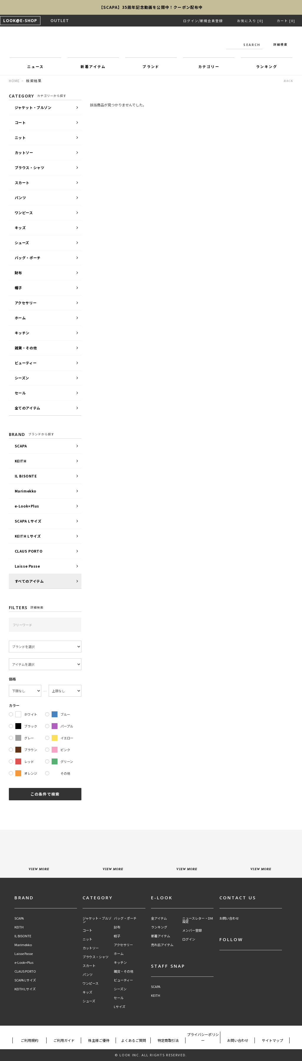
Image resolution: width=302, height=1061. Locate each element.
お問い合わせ (229, 918)
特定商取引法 (168, 1040)
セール (20, 392)
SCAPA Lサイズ (28, 520)
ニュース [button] (35, 66)
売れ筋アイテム (162, 944)
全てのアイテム (27, 407)
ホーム (20, 317)
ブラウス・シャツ (30, 167)
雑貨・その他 (26, 347)
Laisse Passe (27, 565)
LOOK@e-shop (151, 43)
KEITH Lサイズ (28, 535)
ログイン (190, 20)
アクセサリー (26, 302)
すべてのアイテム (29, 581)
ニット (20, 137)
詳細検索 (280, 44)
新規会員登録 (211, 20)
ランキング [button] (266, 66)
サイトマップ (272, 1040)
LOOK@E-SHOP (20, 20)
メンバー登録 (192, 930)
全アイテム (159, 918)
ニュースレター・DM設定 (197, 920)
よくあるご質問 (133, 1040)
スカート (22, 182)
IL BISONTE (26, 475)
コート (20, 122)
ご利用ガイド (64, 1040)
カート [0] (286, 20)
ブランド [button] (151, 66)
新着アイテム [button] (93, 66)
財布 (18, 272)
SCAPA (21, 445)
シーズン (22, 377)
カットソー (24, 152)
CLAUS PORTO (29, 550)
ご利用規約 (29, 1040)
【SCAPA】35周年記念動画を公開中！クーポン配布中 (151, 7)
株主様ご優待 (98, 1040)
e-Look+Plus (27, 505)
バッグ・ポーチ (28, 257)
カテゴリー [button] (208, 66)
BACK (288, 80)
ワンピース (24, 212)
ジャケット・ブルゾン (33, 107)
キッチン (22, 332)
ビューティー (26, 362)
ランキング (159, 927)
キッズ (20, 227)
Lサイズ (119, 1006)
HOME (14, 80)
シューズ (22, 242)
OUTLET (59, 20)
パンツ (20, 197)
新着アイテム (160, 936)
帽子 (18, 287)
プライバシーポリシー (203, 1037)
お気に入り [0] (250, 20)
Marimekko (25, 490)
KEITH (21, 460)
